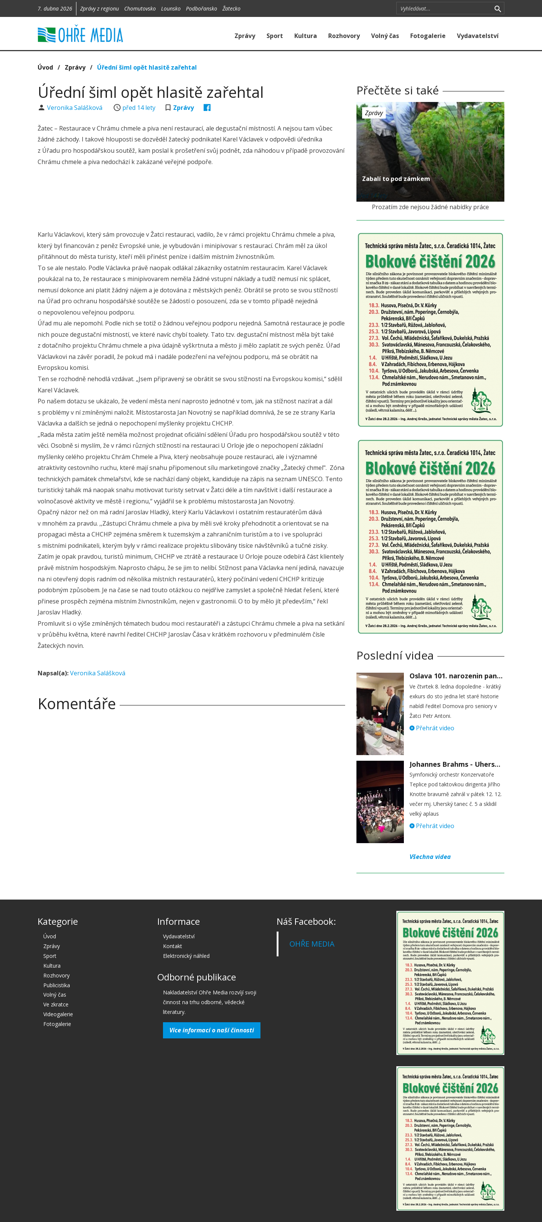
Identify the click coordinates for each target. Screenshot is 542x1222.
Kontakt (172, 946)
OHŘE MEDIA (312, 944)
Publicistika (56, 985)
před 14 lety (138, 107)
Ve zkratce (56, 1004)
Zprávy (244, 36)
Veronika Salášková (75, 107)
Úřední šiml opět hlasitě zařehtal (147, 67)
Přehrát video (432, 728)
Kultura (305, 36)
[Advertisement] (191, 199)
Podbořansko (201, 8)
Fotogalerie (428, 36)
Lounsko (171, 8)
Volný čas (385, 36)
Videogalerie (58, 1014)
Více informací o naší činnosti (211, 1030)
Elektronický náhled (186, 955)
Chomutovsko (140, 8)
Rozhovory (344, 36)
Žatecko (231, 8)
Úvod (45, 67)
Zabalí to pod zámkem (396, 179)
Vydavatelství (478, 36)
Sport (274, 36)
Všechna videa (430, 857)
